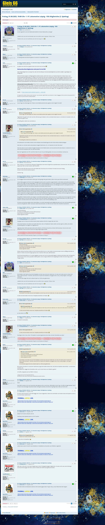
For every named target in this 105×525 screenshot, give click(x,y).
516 (7, 347)
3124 (7, 39)
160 (7, 102)
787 (7, 178)
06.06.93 (4, 430)
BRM (4, 37)
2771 (7, 111)
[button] (76, 23)
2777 (7, 135)
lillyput (4, 54)
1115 (7, 56)
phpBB (47, 517)
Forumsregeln (5, 19)
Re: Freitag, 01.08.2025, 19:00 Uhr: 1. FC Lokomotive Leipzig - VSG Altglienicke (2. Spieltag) (34, 45)
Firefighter (5, 45)
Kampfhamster (6, 474)
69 (6, 48)
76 (6, 433)
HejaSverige (5, 176)
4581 (7, 403)
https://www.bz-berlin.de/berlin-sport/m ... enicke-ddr (33, 92)
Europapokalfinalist (6, 132)
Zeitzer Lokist (5, 207)
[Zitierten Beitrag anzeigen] (31, 113)
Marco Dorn (5, 401)
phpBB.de (58, 522)
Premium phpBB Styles (56, 518)
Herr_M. (4, 99)
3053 (7, 65)
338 (7, 382)
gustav (4, 344)
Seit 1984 (4, 108)
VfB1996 (4, 379)
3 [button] (74, 23)
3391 (7, 476)
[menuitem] (11, 10)
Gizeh (4, 62)
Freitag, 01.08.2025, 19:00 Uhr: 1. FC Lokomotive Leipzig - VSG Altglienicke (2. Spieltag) (35, 16)
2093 (7, 301)
